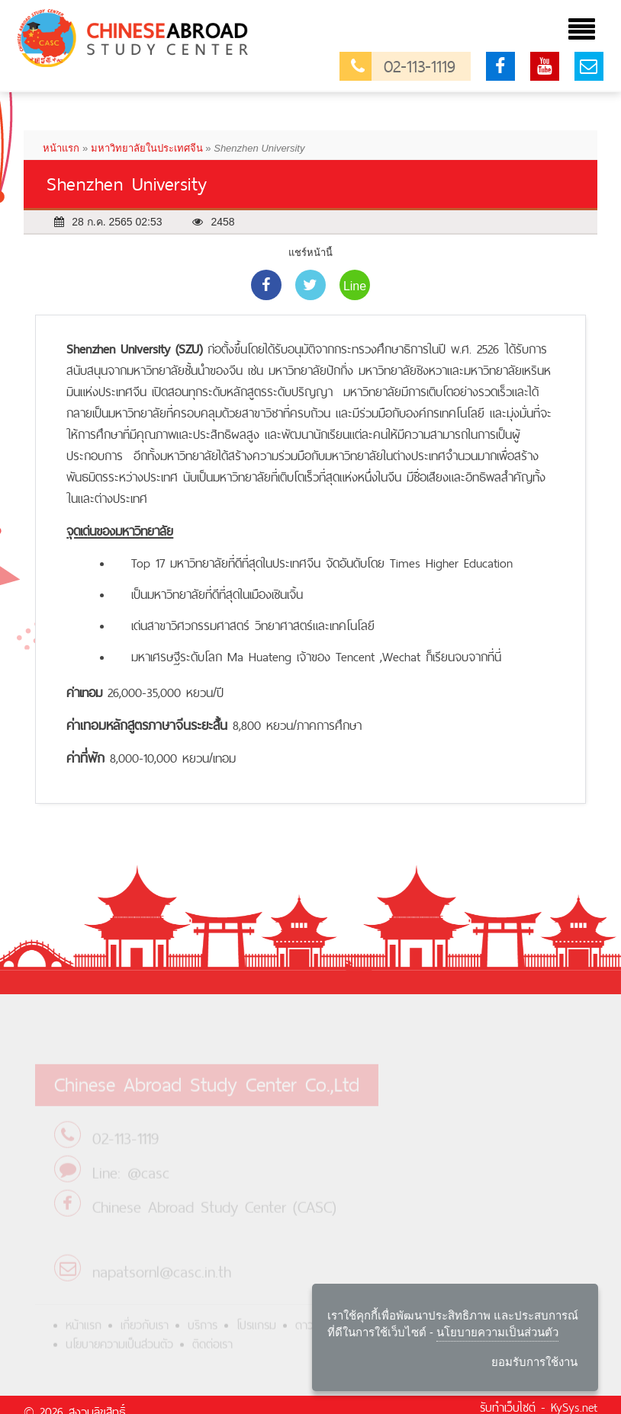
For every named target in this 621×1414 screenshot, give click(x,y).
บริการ (202, 1333)
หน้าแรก (61, 148)
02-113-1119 (403, 66)
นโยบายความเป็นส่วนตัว (119, 1352)
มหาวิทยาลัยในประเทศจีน (147, 148)
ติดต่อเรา (212, 1352)
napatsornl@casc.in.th (161, 1279)
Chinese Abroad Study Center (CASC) (214, 1214)
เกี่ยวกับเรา (145, 1333)
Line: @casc (130, 1180)
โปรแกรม (256, 1333)
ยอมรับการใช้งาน (534, 1362)
